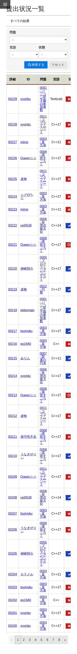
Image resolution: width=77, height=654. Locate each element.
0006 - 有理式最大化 (43, 225)
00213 (12, 395)
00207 (12, 513)
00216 (12, 344)
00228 (12, 124)
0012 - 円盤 (43, 289)
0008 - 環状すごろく (43, 158)
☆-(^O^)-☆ (26, 196)
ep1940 (25, 344)
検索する (35, 64)
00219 (12, 289)
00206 (12, 529)
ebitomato (27, 310)
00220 (12, 268)
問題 (13, 32)
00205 (12, 553)
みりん (25, 358)
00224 (12, 196)
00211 (12, 436)
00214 (12, 376)
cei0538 (26, 225)
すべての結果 (19, 21)
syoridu (25, 124)
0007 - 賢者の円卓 (43, 358)
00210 (12, 456)
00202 (12, 600)
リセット (58, 64)
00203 (12, 587)
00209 (12, 476)
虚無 (23, 179)
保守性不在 (28, 436)
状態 (42, 47)
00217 (12, 331)
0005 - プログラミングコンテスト (43, 268)
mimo (24, 142)
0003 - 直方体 (43, 142)
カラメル (26, 574)
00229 (12, 99)
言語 (13, 47)
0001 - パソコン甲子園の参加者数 (43, 99)
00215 (12, 358)
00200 (12, 625)
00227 (12, 142)
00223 (12, 209)
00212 (12, 416)
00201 (12, 613)
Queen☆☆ (28, 158)
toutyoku (26, 331)
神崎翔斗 (26, 268)
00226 (12, 158)
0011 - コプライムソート (43, 124)
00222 (12, 225)
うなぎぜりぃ (28, 456)
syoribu (25, 99)
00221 (12, 244)
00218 (12, 310)
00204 (12, 574)
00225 (12, 179)
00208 (12, 497)
